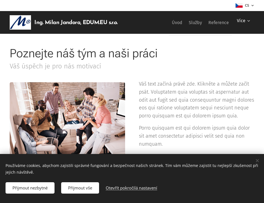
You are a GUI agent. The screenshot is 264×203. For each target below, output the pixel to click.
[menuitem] (168, 22)
